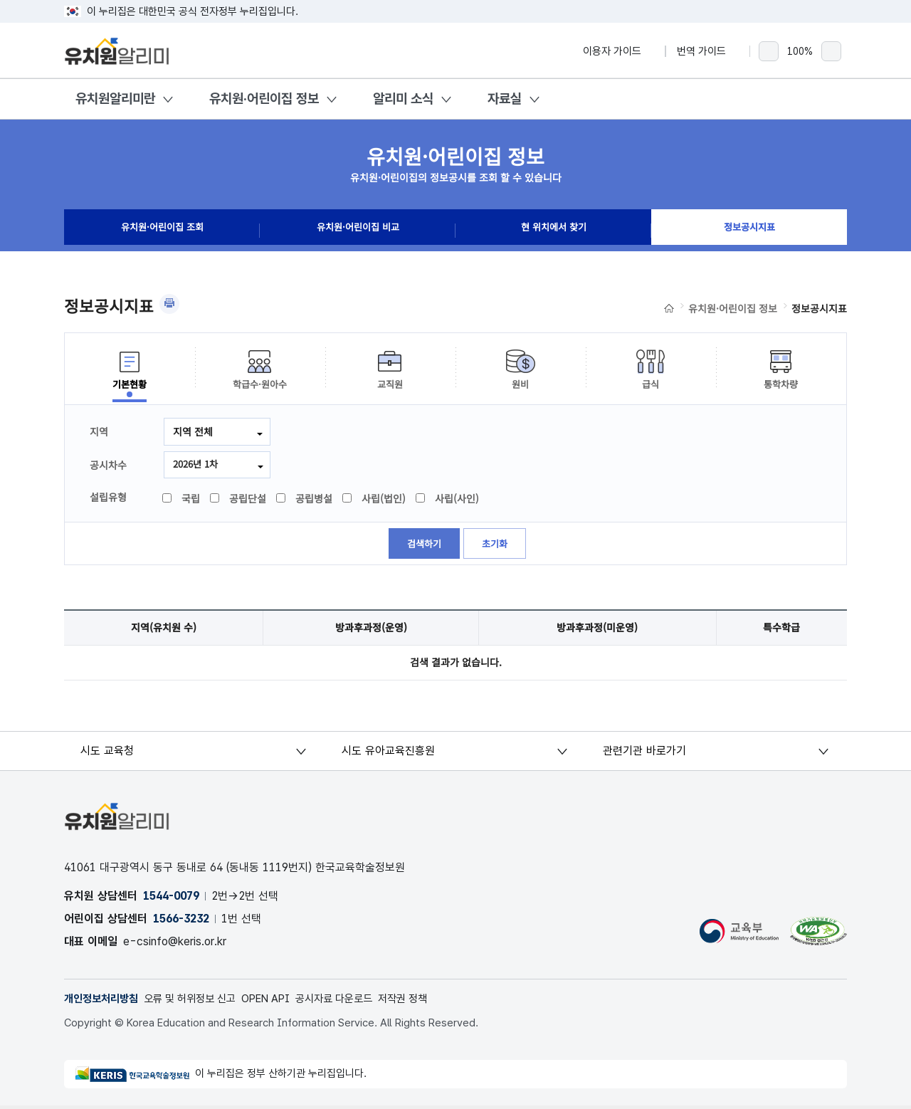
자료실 (505, 98)
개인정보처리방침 (104, 1001)
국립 (182, 500)
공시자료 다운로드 (356, 1001)
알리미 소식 (403, 98)
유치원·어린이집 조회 (162, 230)
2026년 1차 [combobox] (198, 465)
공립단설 (238, 500)
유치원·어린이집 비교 (358, 230)
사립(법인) (375, 500)
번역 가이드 (708, 51)
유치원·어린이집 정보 (264, 98)
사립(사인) (448, 500)
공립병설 (305, 500)
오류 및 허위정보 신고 (199, 1001)
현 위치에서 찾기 (553, 230)
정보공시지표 (749, 230)
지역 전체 (193, 431)
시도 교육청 (108, 753)
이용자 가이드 (618, 51)
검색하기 (423, 546)
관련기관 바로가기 (644, 753)
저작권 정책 (430, 1001)
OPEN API (282, 1001)
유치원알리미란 (115, 98)
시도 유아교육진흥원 (389, 753)
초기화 (496, 546)
